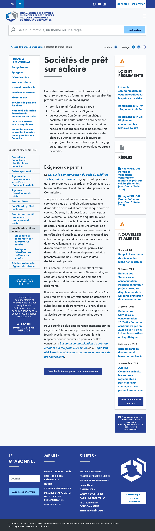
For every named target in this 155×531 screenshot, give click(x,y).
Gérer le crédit (20, 77)
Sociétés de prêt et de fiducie (23, 207)
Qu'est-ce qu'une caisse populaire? (22, 123)
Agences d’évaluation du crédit (21, 193)
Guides (48, 484)
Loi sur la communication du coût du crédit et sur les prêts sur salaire (130, 92)
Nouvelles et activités (57, 471)
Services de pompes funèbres (24, 104)
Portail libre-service (133, 4)
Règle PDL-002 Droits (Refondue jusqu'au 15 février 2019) (129, 200)
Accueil (14, 46)
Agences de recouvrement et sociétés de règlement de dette (23, 180)
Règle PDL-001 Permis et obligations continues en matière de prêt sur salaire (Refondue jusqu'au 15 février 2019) (130, 179)
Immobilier (86, 484)
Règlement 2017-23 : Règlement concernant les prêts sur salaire (130, 122)
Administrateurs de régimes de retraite (23, 264)
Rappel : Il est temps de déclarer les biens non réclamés (130, 258)
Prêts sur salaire (21, 82)
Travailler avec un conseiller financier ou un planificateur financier (23, 134)
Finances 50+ (19, 97)
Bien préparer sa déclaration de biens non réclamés (130, 352)
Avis (46, 526)
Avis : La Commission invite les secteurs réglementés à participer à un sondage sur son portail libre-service (130, 379)
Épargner (17, 72)
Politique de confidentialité (25, 526)
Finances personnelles (32, 46)
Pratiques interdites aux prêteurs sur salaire (23, 254)
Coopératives (20, 201)
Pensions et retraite (23, 92)
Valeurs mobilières (91, 493)
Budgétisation (20, 67)
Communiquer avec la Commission (133, 498)
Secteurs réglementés (57, 488)
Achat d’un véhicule (23, 87)
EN (12, 4)
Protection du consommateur (89, 504)
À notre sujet (52, 504)
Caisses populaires (23, 171)
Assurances (87, 489)
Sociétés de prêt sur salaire (23, 229)
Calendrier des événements (53, 477)
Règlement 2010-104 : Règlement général (130, 107)
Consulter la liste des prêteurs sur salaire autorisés (73, 371)
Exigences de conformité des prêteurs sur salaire (24, 240)
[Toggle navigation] (144, 16)
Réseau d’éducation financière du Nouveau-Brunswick (24, 113)
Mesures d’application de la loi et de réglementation (58, 496)
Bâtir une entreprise (92, 498)
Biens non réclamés (92, 510)
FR (20, 4)
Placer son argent (91, 471)
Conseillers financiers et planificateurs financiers (20, 161)
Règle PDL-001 (77, 352)
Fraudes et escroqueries (95, 476)
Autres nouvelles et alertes (131, 401)
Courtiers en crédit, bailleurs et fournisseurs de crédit (23, 218)
